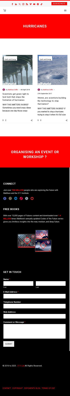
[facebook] (4, 198)
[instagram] (10, 198)
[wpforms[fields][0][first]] (18, 283)
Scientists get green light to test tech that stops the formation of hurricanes (16, 97)
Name (6, 279)
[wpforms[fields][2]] (34, 331)
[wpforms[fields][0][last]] (51, 283)
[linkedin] (15, 198)
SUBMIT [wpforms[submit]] (8, 344)
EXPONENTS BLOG (32, 388)
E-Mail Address (11, 292)
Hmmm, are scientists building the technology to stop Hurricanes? (52, 101)
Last (37, 287)
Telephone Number (12, 302)
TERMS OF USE (48, 388)
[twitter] (26, 198)
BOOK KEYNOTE (59, 4)
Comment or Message (14, 322)
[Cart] (5, 10)
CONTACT (7, 388)
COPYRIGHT (17, 388)
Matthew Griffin (13, 90)
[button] (32, 120)
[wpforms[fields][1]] (34, 296)
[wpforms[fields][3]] (34, 316)
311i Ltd (20, 366)
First (4, 287)
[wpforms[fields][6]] (34, 306)
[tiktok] (21, 198)
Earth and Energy (10, 59)
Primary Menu (65, 10)
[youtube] (32, 198)
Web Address (9, 312)
